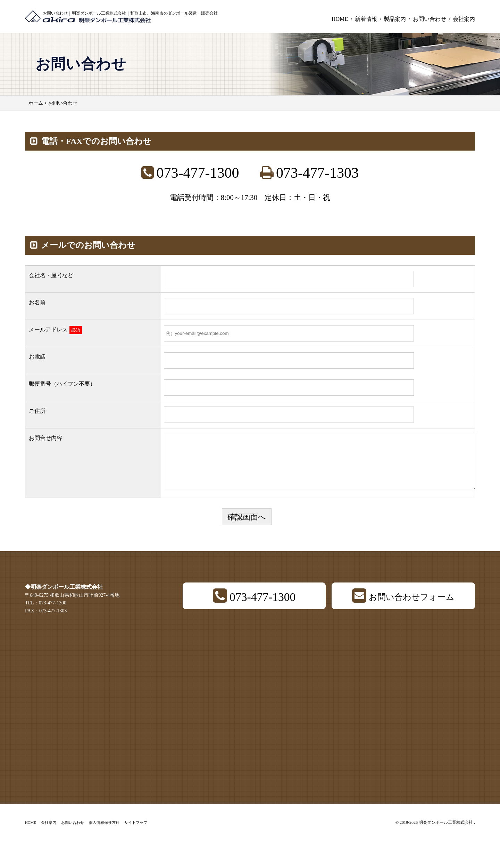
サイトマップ (135, 833)
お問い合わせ (429, 19)
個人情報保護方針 (104, 833)
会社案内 (464, 19)
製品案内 (395, 19)
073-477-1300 (198, 173)
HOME (340, 19)
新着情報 (366, 19)
